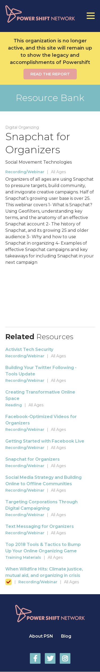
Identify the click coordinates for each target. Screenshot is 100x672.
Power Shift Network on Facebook (35, 658)
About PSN (41, 636)
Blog (66, 636)
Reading (13, 405)
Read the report (50, 73)
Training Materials (23, 557)
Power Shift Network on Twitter (50, 658)
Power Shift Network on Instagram (65, 658)
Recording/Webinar (24, 171)
